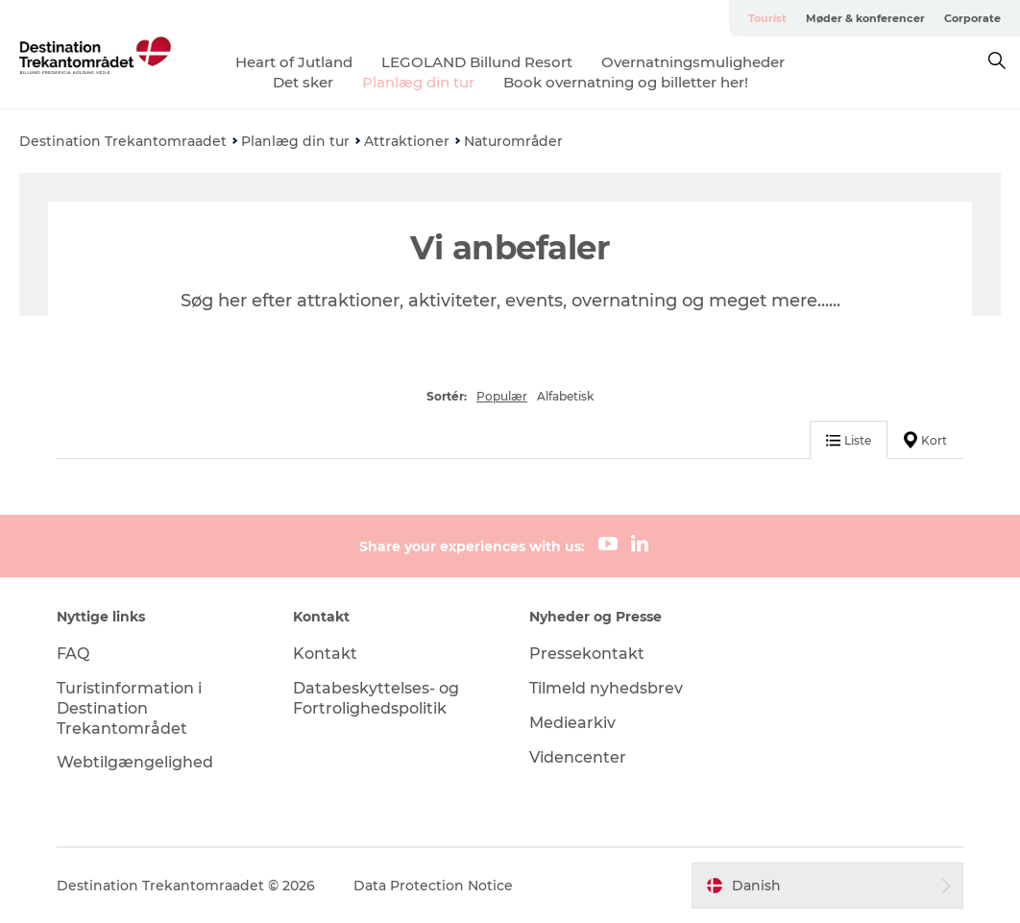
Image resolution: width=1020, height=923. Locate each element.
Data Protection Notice (433, 885)
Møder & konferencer (865, 18)
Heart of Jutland (293, 62)
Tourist (767, 18)
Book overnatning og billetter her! (625, 82)
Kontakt (325, 653)
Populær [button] (501, 396)
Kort (925, 439)
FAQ (73, 653)
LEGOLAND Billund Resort (476, 62)
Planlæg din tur (418, 82)
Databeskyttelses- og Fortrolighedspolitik (376, 698)
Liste (848, 440)
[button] (827, 885)
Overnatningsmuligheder (693, 62)
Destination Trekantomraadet (123, 141)
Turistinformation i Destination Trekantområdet (129, 708)
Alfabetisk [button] (565, 396)
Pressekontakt (586, 653)
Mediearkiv (572, 723)
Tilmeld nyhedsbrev (606, 688)
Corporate (972, 18)
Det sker (303, 82)
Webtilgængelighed (135, 762)
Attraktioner (406, 141)
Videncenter (577, 757)
